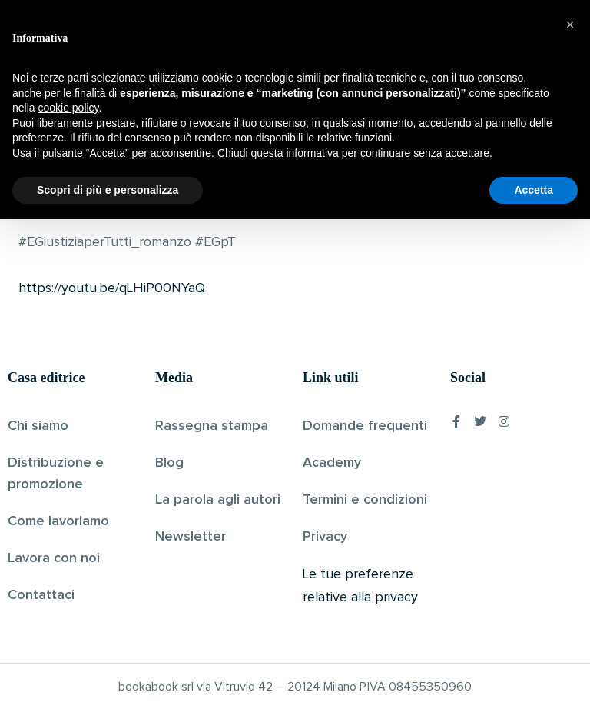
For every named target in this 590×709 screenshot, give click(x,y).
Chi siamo (38, 425)
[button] (570, 514)
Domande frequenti (365, 425)
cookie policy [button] (68, 597)
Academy (332, 462)
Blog (169, 462)
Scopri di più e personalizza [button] (107, 679)
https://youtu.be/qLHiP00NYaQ (111, 288)
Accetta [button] (533, 679)
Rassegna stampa (211, 425)
